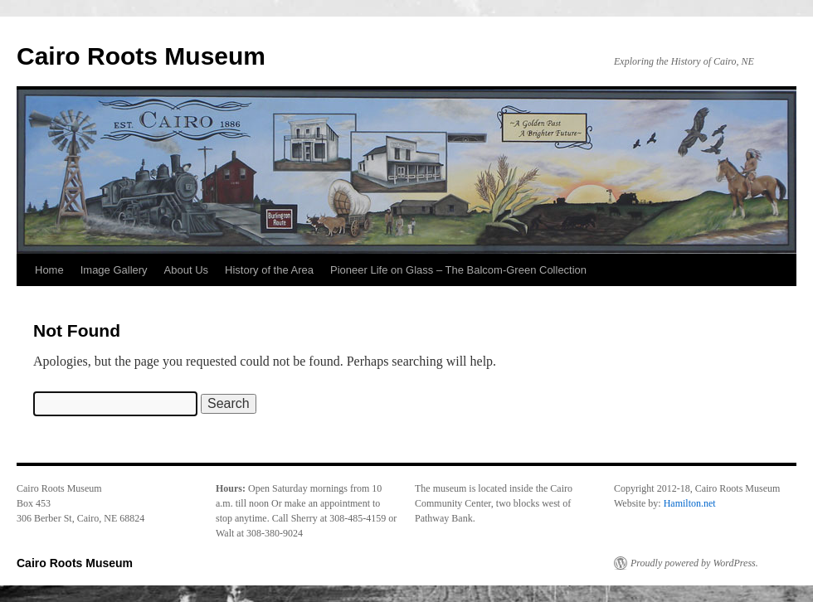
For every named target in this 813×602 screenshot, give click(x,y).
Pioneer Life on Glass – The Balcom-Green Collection (458, 270)
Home (49, 270)
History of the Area (269, 270)
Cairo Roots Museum (141, 56)
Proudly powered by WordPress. (694, 563)
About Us (186, 270)
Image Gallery (114, 270)
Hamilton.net (690, 503)
